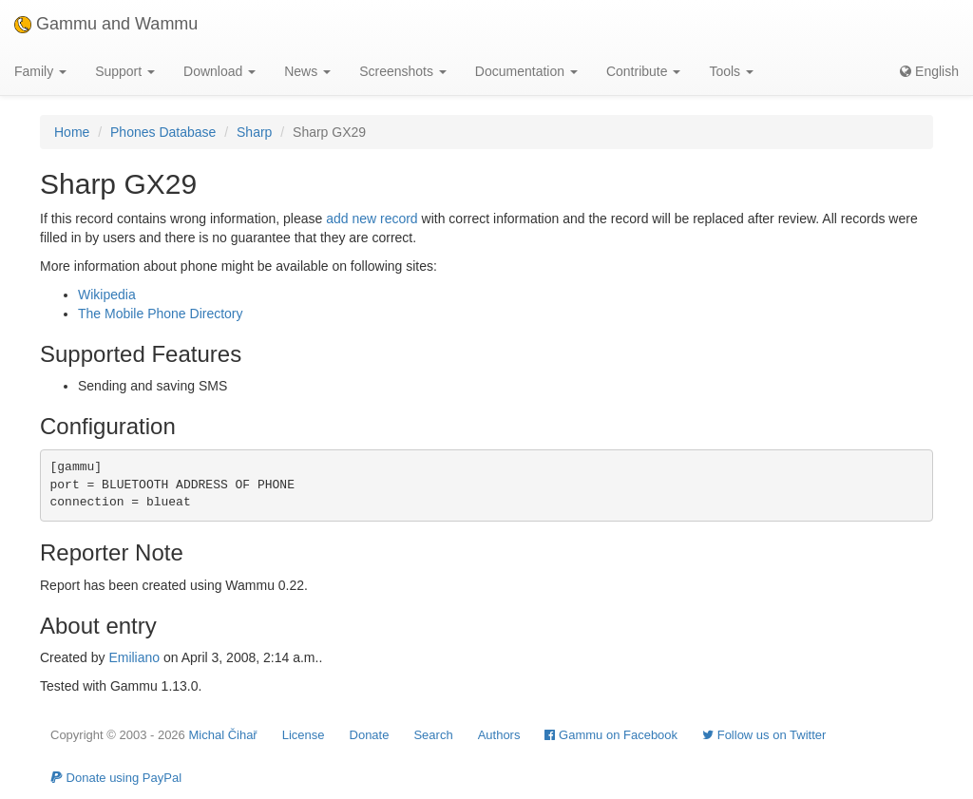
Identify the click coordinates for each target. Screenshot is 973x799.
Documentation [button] (526, 71)
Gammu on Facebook (610, 735)
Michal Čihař (222, 735)
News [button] (307, 71)
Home (71, 132)
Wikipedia (107, 294)
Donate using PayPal (115, 777)
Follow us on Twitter (764, 735)
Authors (499, 735)
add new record (372, 218)
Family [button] (40, 71)
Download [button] (219, 71)
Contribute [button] (643, 71)
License (303, 735)
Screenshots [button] (403, 71)
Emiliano (134, 657)
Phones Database (163, 132)
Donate (370, 735)
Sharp (254, 132)
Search (432, 735)
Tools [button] (731, 71)
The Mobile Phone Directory (160, 313)
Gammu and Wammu (106, 23)
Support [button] (125, 71)
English (929, 71)
